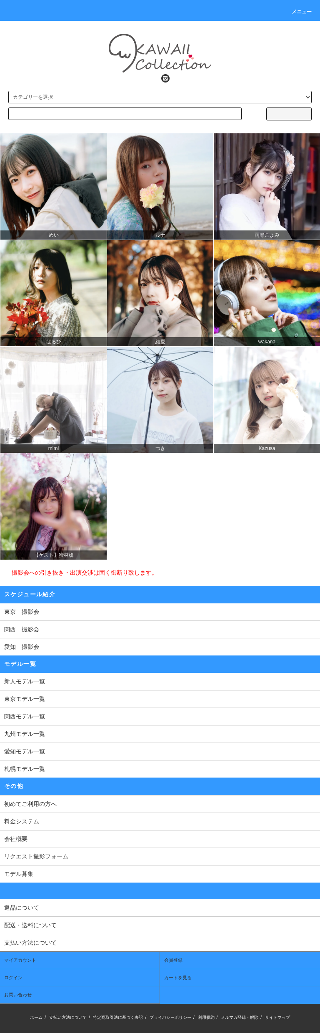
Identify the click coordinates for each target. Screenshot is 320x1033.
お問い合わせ (18, 994)
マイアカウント (20, 960)
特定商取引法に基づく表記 (118, 1017)
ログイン (13, 977)
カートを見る (178, 977)
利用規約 (206, 1017)
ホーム (36, 1017)
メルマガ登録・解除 (239, 1017)
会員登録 (173, 960)
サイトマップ (277, 1017)
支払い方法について (68, 1017)
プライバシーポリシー (170, 1017)
